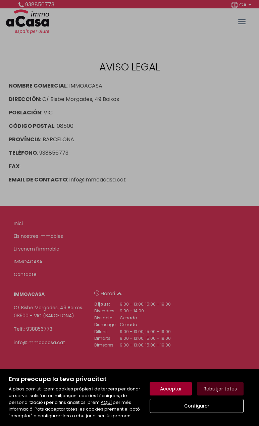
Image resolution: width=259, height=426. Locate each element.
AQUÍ (106, 402)
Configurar (196, 406)
